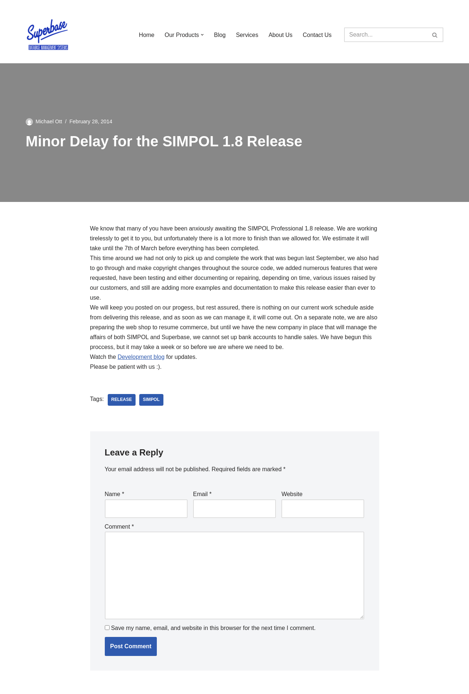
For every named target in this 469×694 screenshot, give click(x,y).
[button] (201, 34)
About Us (280, 35)
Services (247, 35)
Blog (219, 35)
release (121, 401)
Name (114, 495)
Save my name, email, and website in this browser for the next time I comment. (213, 629)
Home (146, 35)
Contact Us (317, 35)
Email (202, 495)
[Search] (385, 34)
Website (292, 495)
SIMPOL (151, 401)
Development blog (141, 358)
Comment (119, 528)
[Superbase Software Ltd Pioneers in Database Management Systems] (48, 35)
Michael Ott (49, 121)
